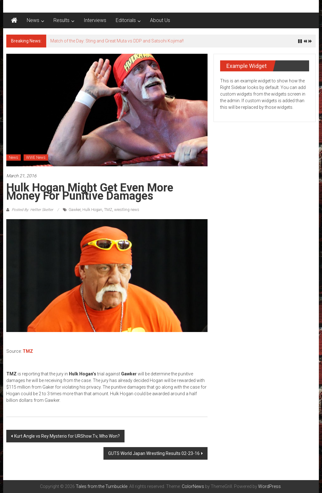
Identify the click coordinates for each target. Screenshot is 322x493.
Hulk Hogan (92, 210)
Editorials (126, 20)
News (33, 20)
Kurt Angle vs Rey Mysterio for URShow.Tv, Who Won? (67, 436)
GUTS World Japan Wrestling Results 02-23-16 (154, 453)
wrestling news (126, 210)
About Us (160, 20)
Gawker (74, 210)
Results (61, 20)
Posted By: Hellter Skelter (32, 210)
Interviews (95, 20)
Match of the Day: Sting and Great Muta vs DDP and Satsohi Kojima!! (117, 40)
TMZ (108, 210)
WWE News (36, 157)
